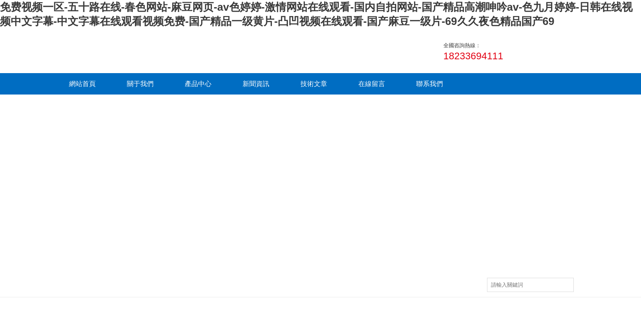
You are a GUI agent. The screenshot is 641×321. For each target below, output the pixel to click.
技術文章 (313, 83)
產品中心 (198, 83)
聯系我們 (429, 83)
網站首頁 (82, 83)
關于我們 (140, 83)
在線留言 (371, 83)
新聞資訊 (256, 83)
